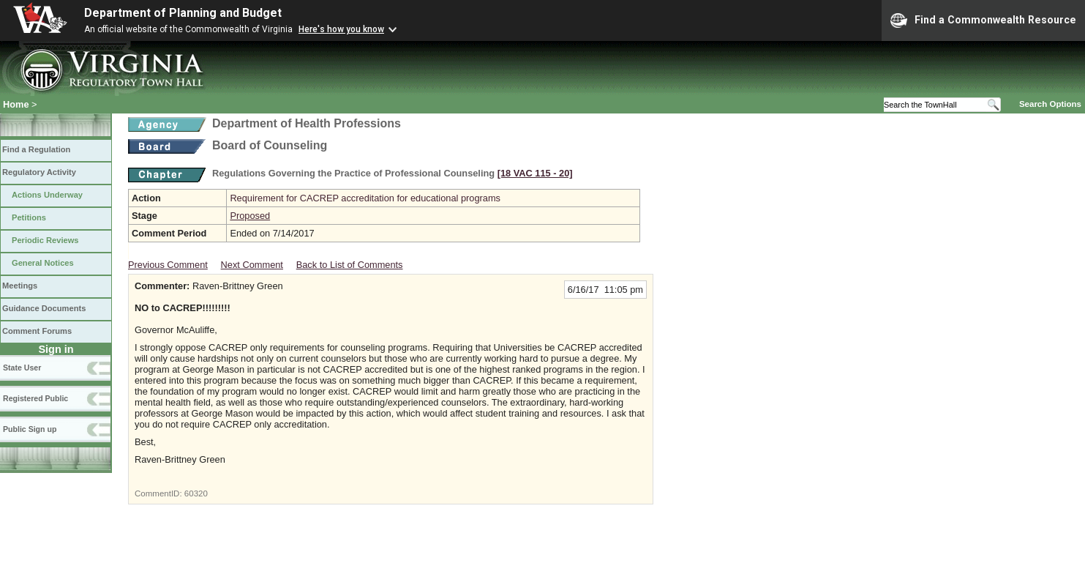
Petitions (29, 217)
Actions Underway (47, 194)
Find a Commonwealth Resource (983, 20)
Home (16, 104)
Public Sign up (29, 429)
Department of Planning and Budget (183, 13)
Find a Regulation (36, 149)
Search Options (1050, 104)
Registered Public (35, 398)
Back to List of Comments (349, 264)
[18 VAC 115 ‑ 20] (535, 173)
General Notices (43, 262)
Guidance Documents (44, 308)
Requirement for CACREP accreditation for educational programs (365, 198)
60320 (196, 493)
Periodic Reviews (45, 240)
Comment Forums (37, 331)
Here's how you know (341, 29)
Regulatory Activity (39, 172)
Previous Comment (168, 264)
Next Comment (252, 264)
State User (22, 367)
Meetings (19, 285)
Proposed (250, 215)
